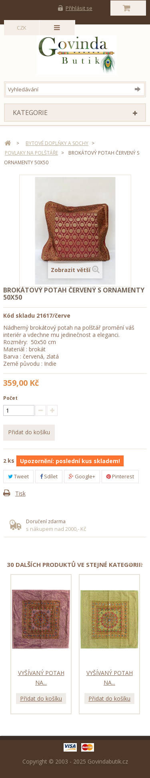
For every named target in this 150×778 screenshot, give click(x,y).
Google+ (82, 476)
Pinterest (120, 476)
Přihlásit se (79, 8)
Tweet (18, 476)
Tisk (20, 493)
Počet (10, 398)
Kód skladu (19, 315)
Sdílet (49, 476)
